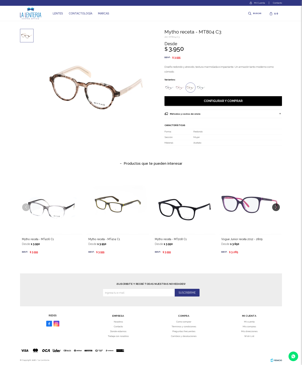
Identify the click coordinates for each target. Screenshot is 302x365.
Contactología (80, 13)
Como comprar (183, 321)
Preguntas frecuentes (183, 331)
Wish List (249, 336)
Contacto (277, 3)
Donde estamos (118, 331)
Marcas (103, 13)
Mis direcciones (249, 331)
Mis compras (249, 326)
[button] (277, 215)
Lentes (58, 13)
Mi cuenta (249, 321)
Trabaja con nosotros (118, 336)
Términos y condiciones (184, 326)
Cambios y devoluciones (183, 336)
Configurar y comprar (223, 101)
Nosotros (118, 321)
